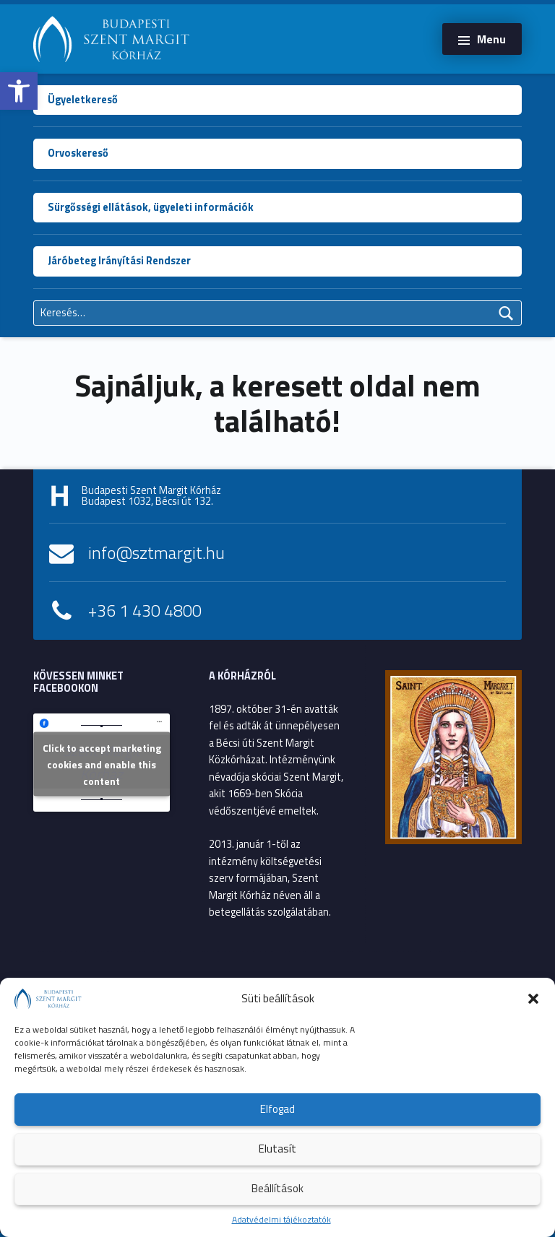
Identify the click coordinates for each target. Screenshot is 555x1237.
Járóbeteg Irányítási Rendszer (119, 261)
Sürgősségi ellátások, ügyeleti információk (151, 207)
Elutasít (277, 1148)
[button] (19, 91)
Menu (491, 39)
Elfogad (277, 1109)
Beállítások (277, 1188)
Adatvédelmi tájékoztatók (281, 1219)
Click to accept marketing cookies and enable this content (102, 764)
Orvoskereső (78, 153)
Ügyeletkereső (83, 100)
